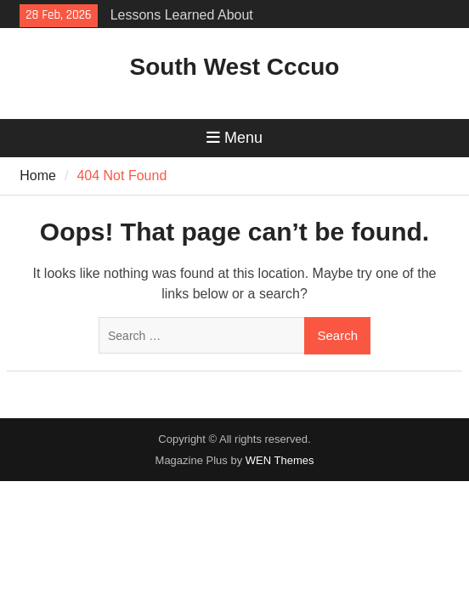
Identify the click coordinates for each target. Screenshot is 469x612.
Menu (234, 137)
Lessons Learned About (181, 15)
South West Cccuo (235, 67)
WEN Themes (280, 460)
